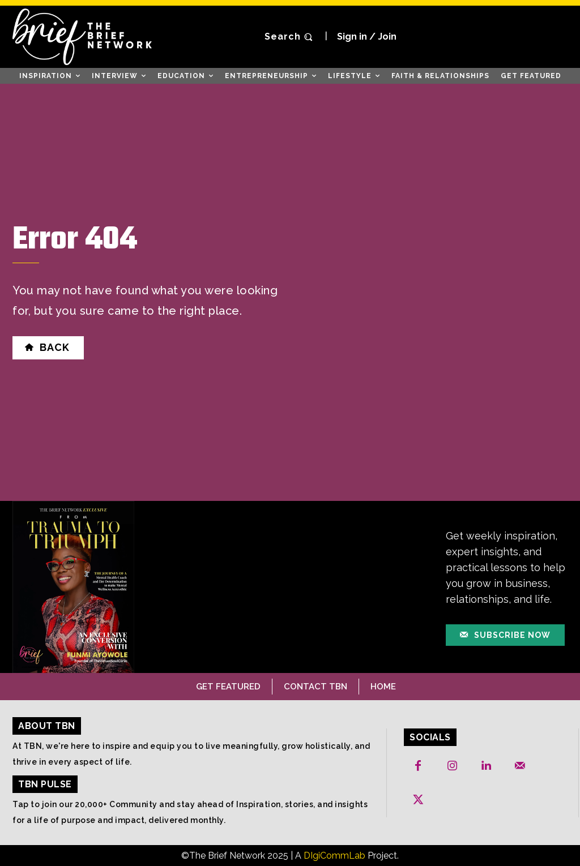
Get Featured (228, 686)
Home (383, 686)
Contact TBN (315, 686)
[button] (290, 36)
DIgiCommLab (334, 855)
